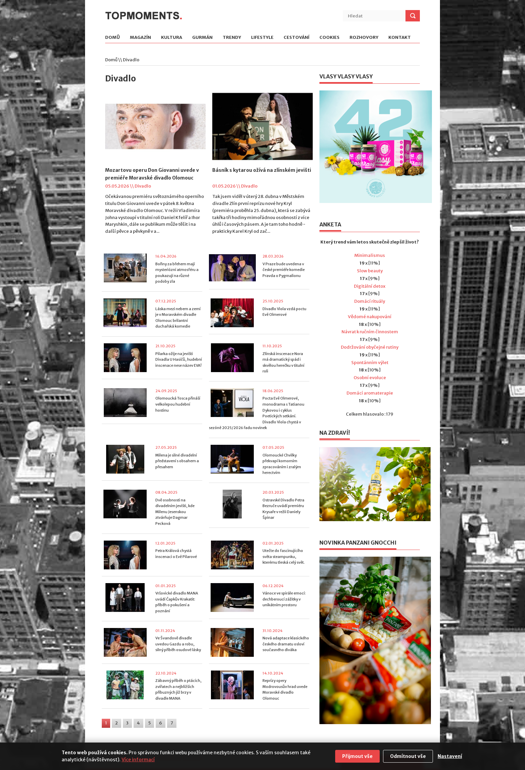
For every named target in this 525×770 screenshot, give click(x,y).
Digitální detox (369, 286)
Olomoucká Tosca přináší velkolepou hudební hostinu (177, 404)
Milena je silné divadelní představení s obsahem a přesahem (177, 461)
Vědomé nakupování (369, 317)
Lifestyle (262, 37)
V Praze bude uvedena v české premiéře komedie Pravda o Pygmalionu (283, 270)
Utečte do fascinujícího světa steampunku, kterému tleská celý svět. (283, 556)
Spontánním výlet (369, 362)
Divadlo (143, 186)
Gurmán (202, 37)
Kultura (171, 37)
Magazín (140, 37)
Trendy (232, 37)
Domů (112, 37)
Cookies (329, 37)
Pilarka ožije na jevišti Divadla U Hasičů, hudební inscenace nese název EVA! (178, 359)
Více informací (138, 760)
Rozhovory (364, 37)
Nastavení (450, 756)
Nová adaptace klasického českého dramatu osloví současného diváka (285, 644)
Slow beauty (370, 271)
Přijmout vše (357, 756)
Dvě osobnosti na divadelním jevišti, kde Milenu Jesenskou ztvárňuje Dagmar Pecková (175, 512)
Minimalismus (369, 255)
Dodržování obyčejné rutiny (369, 347)
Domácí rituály (369, 301)
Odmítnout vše (408, 756)
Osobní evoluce (370, 377)
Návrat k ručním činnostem (370, 332)
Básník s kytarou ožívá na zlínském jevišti (261, 170)
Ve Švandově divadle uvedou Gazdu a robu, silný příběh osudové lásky (178, 644)
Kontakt (399, 37)
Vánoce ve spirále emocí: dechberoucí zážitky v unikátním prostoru (284, 599)
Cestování (296, 37)
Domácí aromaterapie (370, 393)
